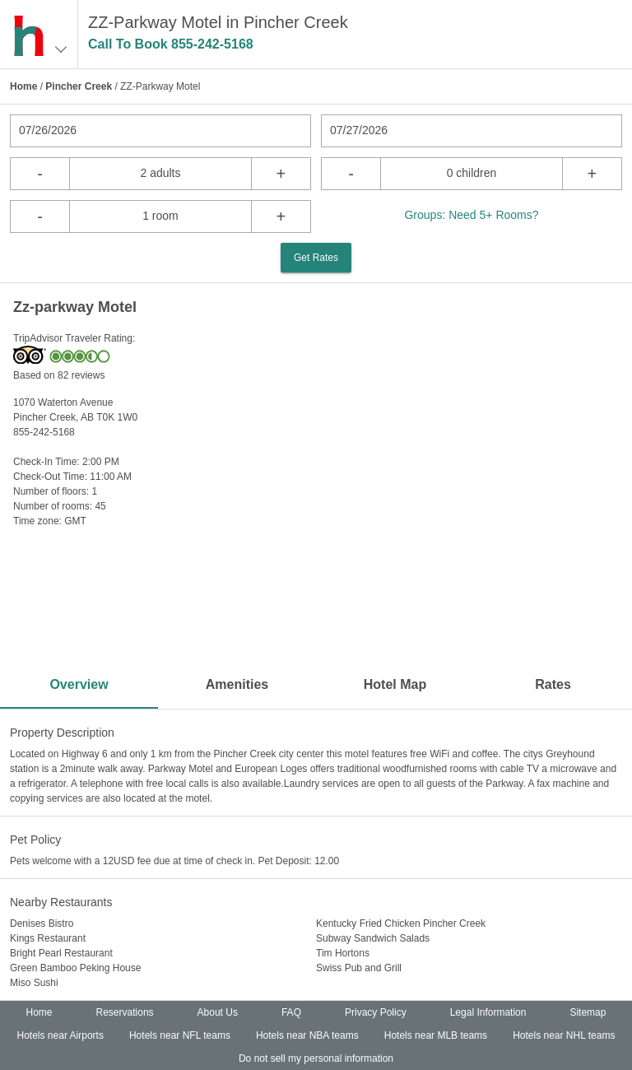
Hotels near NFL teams (179, 1035)
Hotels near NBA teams (307, 1035)
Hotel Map (395, 684)
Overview (78, 684)
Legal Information (488, 1012)
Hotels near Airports (60, 1035)
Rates (553, 684)
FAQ (291, 1012)
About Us (218, 1012)
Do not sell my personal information (316, 1058)
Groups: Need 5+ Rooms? (471, 214)
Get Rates (316, 257)
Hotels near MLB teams (435, 1035)
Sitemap (587, 1012)
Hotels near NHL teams (564, 1035)
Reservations (125, 1012)
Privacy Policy (376, 1012)
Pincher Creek (78, 86)
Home (23, 86)
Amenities (237, 684)
